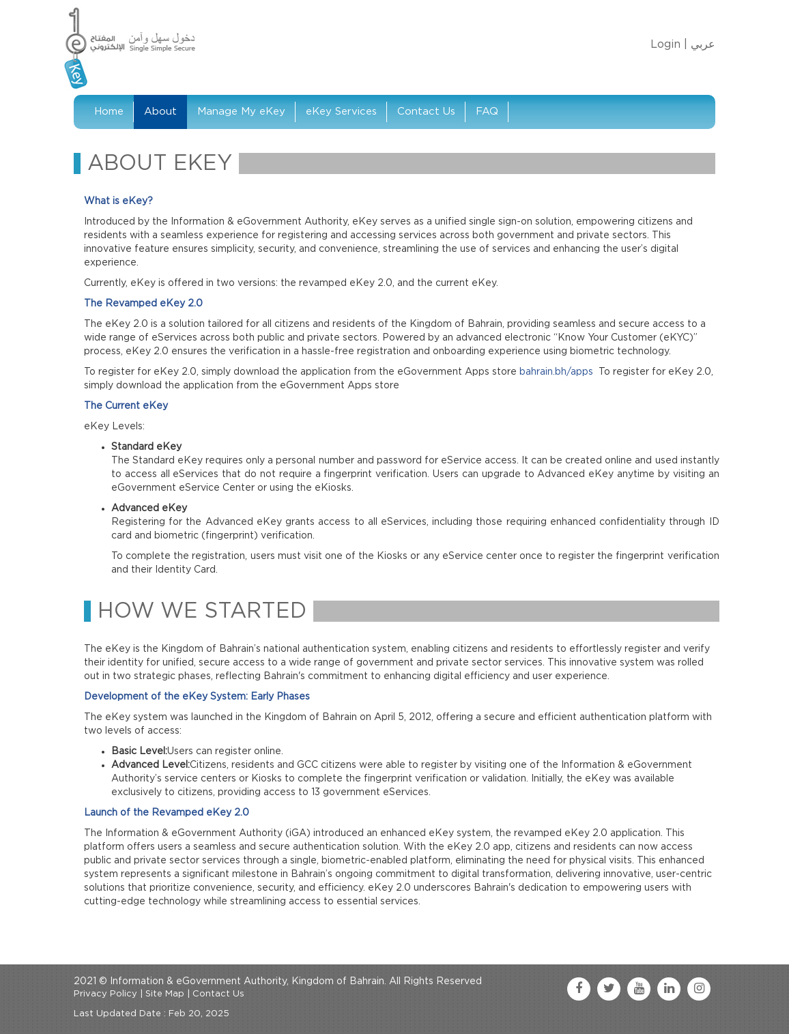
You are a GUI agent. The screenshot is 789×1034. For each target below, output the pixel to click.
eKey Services (341, 111)
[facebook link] (578, 989)
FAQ (487, 111)
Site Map (164, 994)
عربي (703, 44)
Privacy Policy (105, 994)
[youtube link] (638, 989)
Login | (668, 44)
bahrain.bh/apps (556, 372)
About (160, 111)
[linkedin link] (668, 989)
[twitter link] (608, 989)
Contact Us (426, 111)
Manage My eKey (241, 111)
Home (109, 111)
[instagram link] (699, 989)
